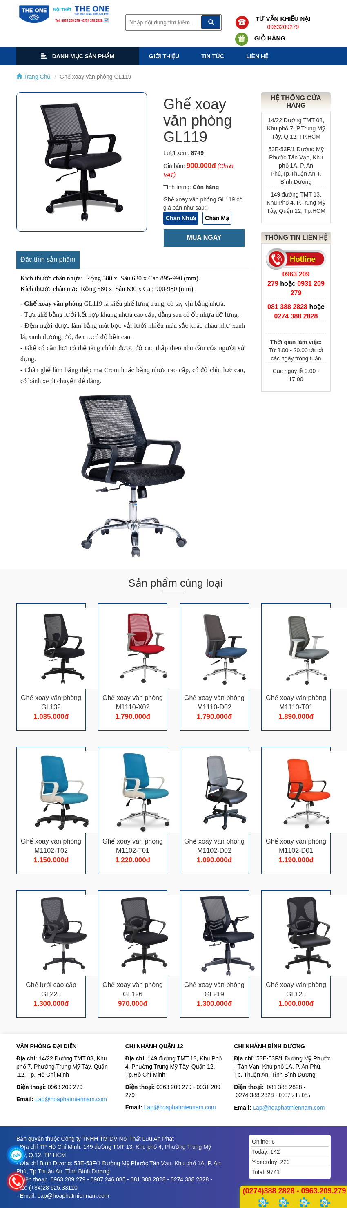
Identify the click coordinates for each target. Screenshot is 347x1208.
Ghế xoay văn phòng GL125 (296, 989)
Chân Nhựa (181, 218)
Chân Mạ (217, 218)
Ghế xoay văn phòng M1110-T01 (296, 702)
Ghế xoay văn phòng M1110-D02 (214, 702)
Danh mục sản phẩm (77, 56)
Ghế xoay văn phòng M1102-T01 (132, 846)
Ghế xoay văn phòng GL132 (51, 702)
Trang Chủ (33, 76)
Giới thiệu (164, 56)
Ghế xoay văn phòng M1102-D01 (296, 846)
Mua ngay (204, 237)
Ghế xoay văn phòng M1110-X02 (132, 702)
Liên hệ (257, 56)
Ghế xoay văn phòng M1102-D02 (214, 846)
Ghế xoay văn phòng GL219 (214, 989)
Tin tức (212, 56)
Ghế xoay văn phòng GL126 (132, 989)
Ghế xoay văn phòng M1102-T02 (51, 846)
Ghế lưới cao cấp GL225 (51, 989)
